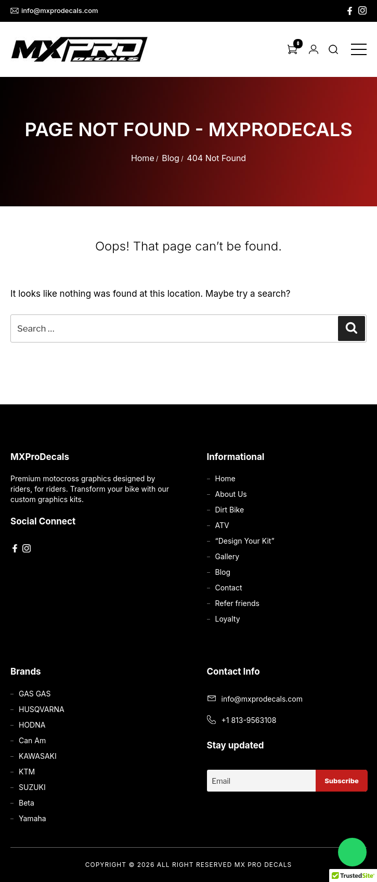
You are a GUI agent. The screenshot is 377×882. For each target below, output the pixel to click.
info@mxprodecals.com (54, 11)
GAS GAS (34, 693)
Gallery (227, 556)
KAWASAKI (38, 756)
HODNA (32, 724)
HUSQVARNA (41, 709)
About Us (231, 494)
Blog (170, 158)
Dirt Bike (229, 509)
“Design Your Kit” (245, 540)
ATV (222, 525)
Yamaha (32, 818)
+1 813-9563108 (249, 720)
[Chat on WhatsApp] (352, 852)
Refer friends (237, 603)
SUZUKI (32, 787)
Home (142, 158)
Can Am (32, 740)
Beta (26, 802)
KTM (27, 771)
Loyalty (227, 618)
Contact (228, 587)
